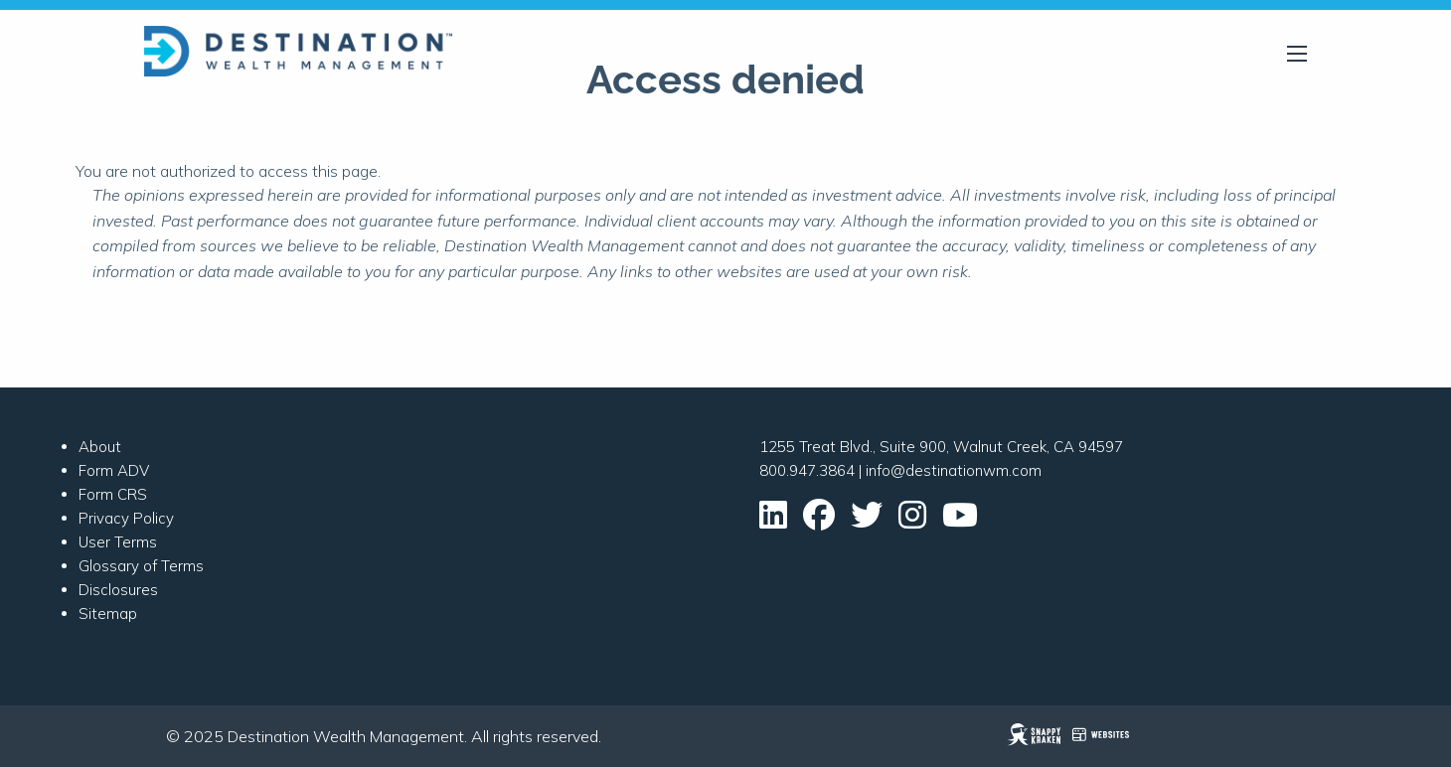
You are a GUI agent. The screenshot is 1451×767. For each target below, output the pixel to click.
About (100, 446)
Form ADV (114, 470)
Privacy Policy (126, 518)
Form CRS (113, 494)
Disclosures (118, 589)
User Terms (118, 542)
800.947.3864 (807, 470)
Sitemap (108, 613)
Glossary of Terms (141, 565)
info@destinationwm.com (954, 470)
